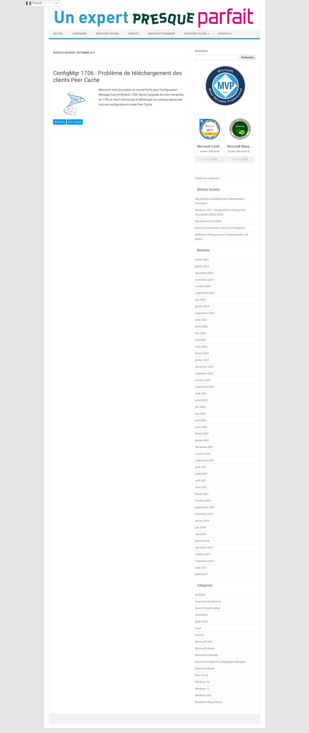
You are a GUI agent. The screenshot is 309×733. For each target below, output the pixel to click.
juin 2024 (200, 299)
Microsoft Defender (161, 33)
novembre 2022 (204, 373)
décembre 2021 (204, 446)
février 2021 (202, 493)
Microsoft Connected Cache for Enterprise (220, 227)
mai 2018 (200, 534)
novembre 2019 (204, 514)
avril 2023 (200, 339)
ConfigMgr (79, 33)
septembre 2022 (204, 386)
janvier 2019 (202, 520)
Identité (134, 33)
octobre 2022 (203, 380)
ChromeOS (201, 614)
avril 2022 (200, 420)
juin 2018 (200, 527)
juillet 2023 (201, 326)
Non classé (74, 121)
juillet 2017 (201, 574)
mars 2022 (201, 427)
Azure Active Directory (208, 601)
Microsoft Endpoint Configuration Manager (220, 661)
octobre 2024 (203, 286)
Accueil (58, 33)
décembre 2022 (204, 366)
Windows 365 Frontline (208, 221)
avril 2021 (200, 480)
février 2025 (202, 259)
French (34, 3)
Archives (60, 121)
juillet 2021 (201, 473)
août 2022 (201, 393)
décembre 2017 (204, 547)
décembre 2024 (204, 273)
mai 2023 (200, 333)
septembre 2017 (204, 561)
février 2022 (202, 433)
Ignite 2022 (201, 621)
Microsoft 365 (203, 641)
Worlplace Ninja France (208, 702)
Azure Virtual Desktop (207, 608)
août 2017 (201, 567)
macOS (199, 634)
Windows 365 (203, 695)
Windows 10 (202, 681)
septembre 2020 (204, 507)
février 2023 (202, 353)
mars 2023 (201, 346)
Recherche (201, 50)
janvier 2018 (202, 540)
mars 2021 (201, 487)
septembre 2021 (204, 460)
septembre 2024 (204, 292)
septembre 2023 (204, 313)
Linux (198, 628)
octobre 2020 (203, 500)
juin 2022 (200, 406)
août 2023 (201, 319)
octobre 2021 (203, 453)
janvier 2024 (202, 306)
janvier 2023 (202, 360)
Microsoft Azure (196, 33)
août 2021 (201, 467)
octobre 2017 (203, 554)
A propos (224, 33)
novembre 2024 (204, 279)
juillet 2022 (201, 400)
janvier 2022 (202, 440)
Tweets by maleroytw (207, 178)
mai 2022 (200, 413)
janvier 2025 (202, 266)
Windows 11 (202, 688)
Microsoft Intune (107, 33)
